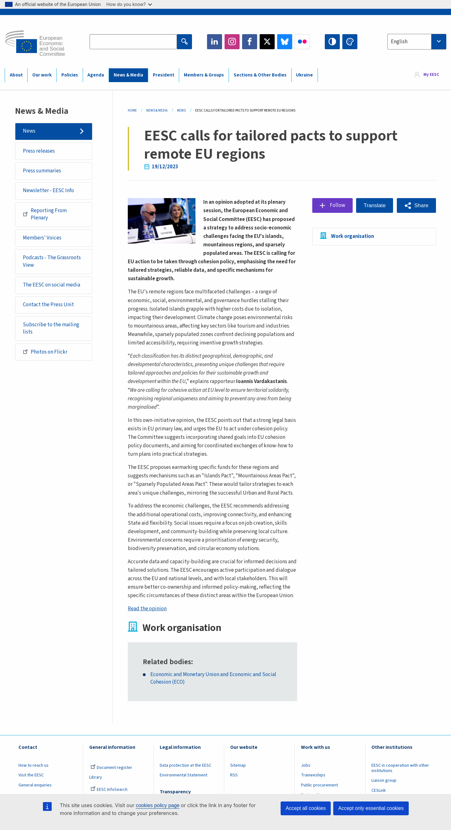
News (29, 131)
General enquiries (35, 785)
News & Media (128, 75)
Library (95, 777)
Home (132, 110)
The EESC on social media (51, 285)
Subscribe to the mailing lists (51, 328)
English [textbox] (399, 41)
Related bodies (167, 662)
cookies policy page (157, 805)
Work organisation (352, 236)
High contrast (332, 41)
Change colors (349, 41)
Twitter (267, 41)
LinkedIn (214, 41)
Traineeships (313, 775)
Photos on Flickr (45, 352)
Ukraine (304, 75)
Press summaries (42, 171)
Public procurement (319, 785)
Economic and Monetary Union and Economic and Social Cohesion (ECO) (213, 678)
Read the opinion (147, 608)
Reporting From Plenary (45, 214)
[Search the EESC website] (133, 41)
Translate (375, 205)
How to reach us (33, 765)
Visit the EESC (31, 775)
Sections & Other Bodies (260, 75)
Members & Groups (204, 75)
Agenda (95, 75)
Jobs (305, 765)
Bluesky (284, 41)
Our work (42, 75)
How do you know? (129, 4)
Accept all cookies (306, 808)
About (16, 75)
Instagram (232, 41)
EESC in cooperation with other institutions (400, 768)
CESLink (378, 790)
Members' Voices (42, 238)
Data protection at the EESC (185, 765)
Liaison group (384, 780)
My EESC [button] (431, 75)
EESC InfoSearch (109, 789)
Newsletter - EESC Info (48, 190)
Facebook (249, 41)
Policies (69, 75)
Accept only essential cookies (371, 808)
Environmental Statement (183, 775)
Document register (111, 767)
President (163, 75)
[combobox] (416, 42)
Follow (337, 205)
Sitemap (238, 765)
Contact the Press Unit (48, 304)
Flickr (302, 41)
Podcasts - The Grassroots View (52, 261)
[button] (416, 205)
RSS (234, 775)
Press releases (39, 151)
